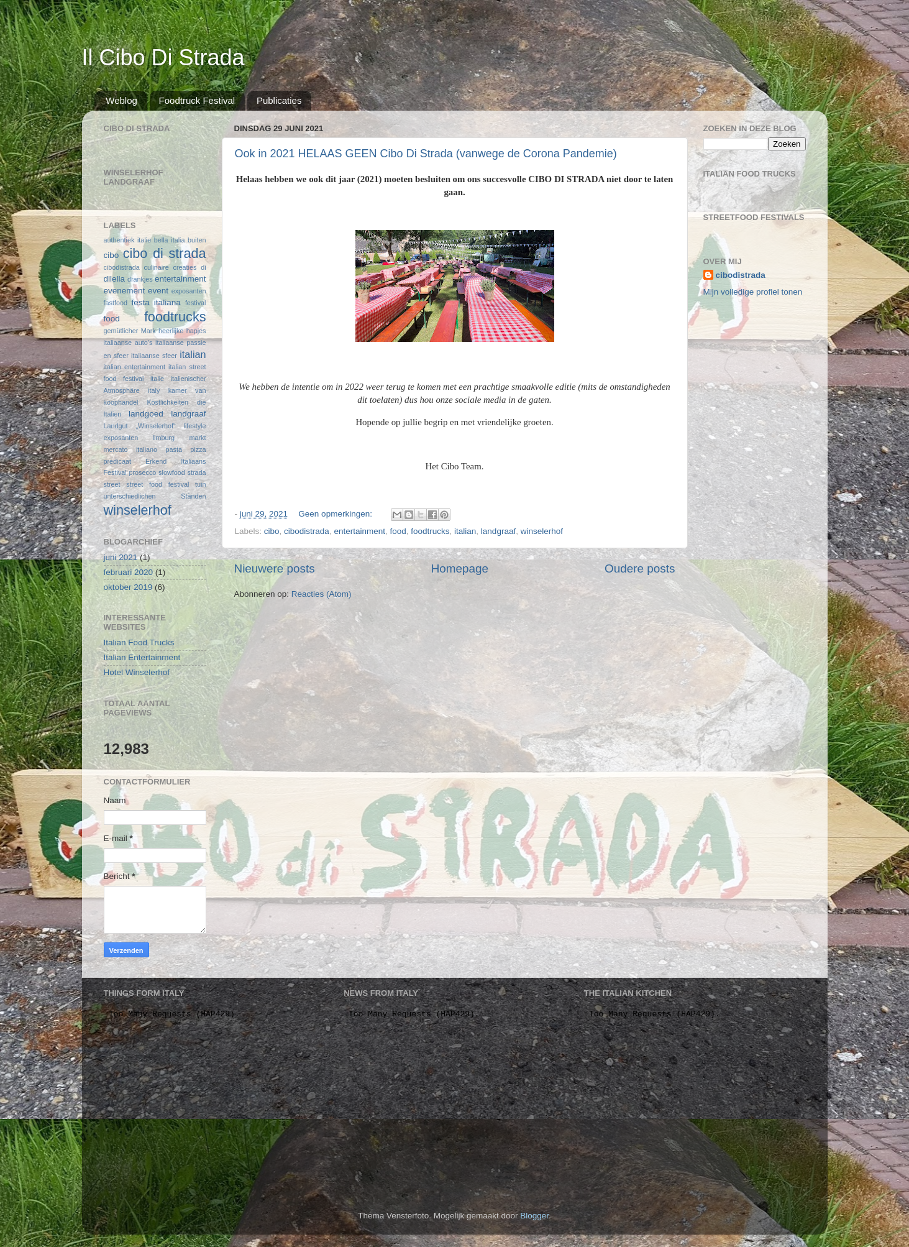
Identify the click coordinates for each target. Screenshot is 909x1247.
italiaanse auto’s (128, 342)
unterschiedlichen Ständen (155, 496)
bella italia (169, 240)
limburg (164, 437)
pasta (174, 449)
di (203, 267)
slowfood (171, 472)
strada (196, 472)
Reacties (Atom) (321, 594)
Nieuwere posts (274, 568)
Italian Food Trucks (139, 642)
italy (154, 390)
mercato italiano (131, 449)
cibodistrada (306, 531)
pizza (198, 449)
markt (198, 437)
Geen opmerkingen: (336, 513)
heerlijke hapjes (182, 330)
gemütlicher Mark (130, 330)
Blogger (534, 1215)
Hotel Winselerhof (137, 672)
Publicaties (279, 100)
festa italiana (155, 302)
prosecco (142, 472)
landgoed (146, 413)
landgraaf (498, 531)
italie (157, 378)
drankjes (140, 279)
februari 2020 (128, 572)
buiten (197, 240)
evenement (124, 290)
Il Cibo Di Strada (163, 57)
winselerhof (542, 531)
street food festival (157, 484)
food (398, 531)
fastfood (115, 302)
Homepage (459, 568)
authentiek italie (128, 240)
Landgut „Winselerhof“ (140, 426)
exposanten (188, 291)
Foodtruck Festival (197, 100)
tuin (200, 484)
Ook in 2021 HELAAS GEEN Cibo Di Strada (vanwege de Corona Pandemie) (426, 153)
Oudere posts (640, 568)
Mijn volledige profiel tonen (753, 292)
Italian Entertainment (142, 657)
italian (465, 531)
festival (195, 302)
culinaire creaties (170, 267)
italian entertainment (134, 366)
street (112, 484)
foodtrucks (430, 531)
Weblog (121, 100)
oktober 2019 (128, 587)
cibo (272, 531)
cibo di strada (164, 253)
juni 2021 (121, 557)
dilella (115, 278)
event (158, 290)
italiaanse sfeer (154, 355)
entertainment (359, 531)
